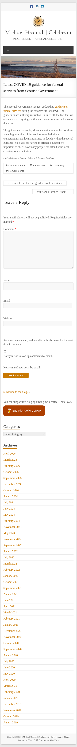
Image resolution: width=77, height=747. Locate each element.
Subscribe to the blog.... (16, 391)
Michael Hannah (17, 165)
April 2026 (9, 453)
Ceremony (58, 165)
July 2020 (8, 661)
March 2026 (10, 459)
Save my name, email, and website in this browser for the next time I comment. (38, 342)
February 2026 (11, 465)
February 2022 (11, 569)
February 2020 (11, 691)
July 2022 (8, 557)
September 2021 (12, 588)
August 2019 (10, 722)
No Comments (16, 170)
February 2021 (11, 618)
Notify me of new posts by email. (22, 367)
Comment (9, 229)
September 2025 (12, 478)
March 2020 (10, 685)
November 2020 (12, 636)
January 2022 (10, 575)
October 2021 (11, 581)
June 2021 (9, 600)
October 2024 (11, 490)
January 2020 (10, 698)
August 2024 (10, 496)
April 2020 (9, 679)
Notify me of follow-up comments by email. (28, 355)
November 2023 (12, 526)
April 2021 (9, 606)
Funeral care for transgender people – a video (35, 183)
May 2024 (9, 514)
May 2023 (9, 533)
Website (7, 318)
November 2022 (12, 539)
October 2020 (11, 643)
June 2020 (9, 667)
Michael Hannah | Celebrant (38, 32)
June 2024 (9, 508)
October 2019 (11, 716)
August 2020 (10, 655)
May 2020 (9, 673)
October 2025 (11, 471)
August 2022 (10, 551)
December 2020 (12, 630)
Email (6, 300)
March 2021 (10, 612)
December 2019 (12, 704)
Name (6, 280)
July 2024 (8, 502)
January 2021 (10, 624)
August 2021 (10, 594)
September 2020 (12, 649)
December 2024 (12, 484)
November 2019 (12, 710)
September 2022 (12, 545)
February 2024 (11, 520)
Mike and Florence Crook (53, 191)
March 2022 (10, 563)
